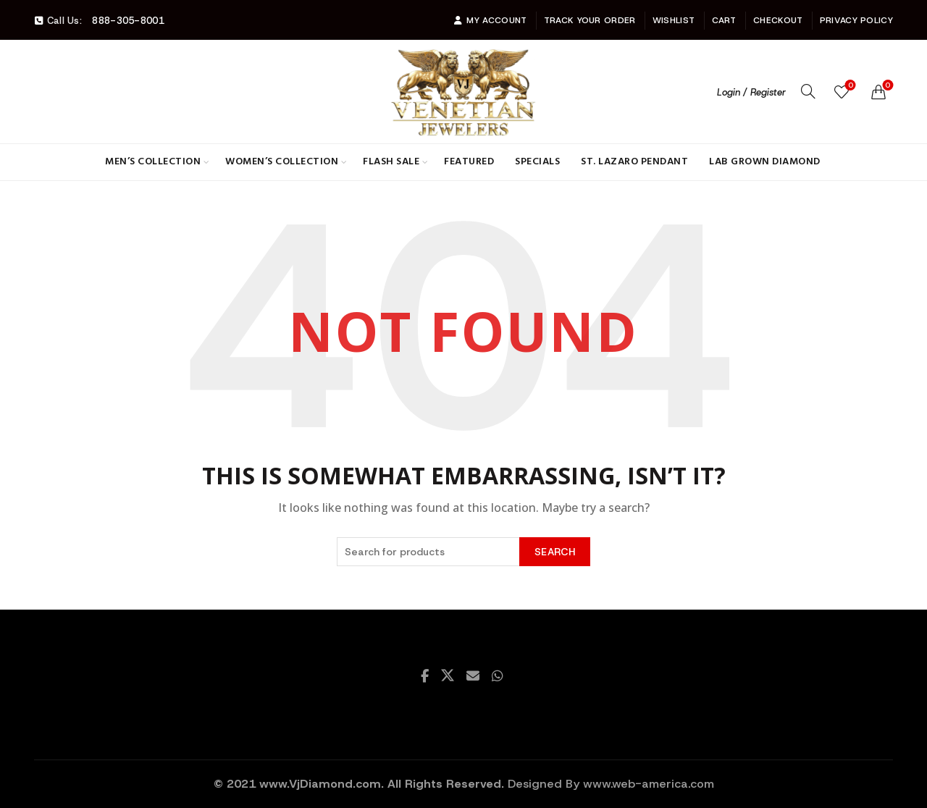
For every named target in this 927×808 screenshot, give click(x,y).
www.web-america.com (648, 783)
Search (554, 551)
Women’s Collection (281, 161)
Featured (469, 161)
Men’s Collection (153, 161)
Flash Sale (391, 161)
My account (490, 20)
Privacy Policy (856, 20)
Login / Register (751, 92)
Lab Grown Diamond (765, 161)
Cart (724, 20)
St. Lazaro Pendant (634, 161)
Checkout (777, 20)
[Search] (808, 91)
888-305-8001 (128, 20)
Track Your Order (590, 20)
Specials (537, 161)
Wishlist (674, 20)
